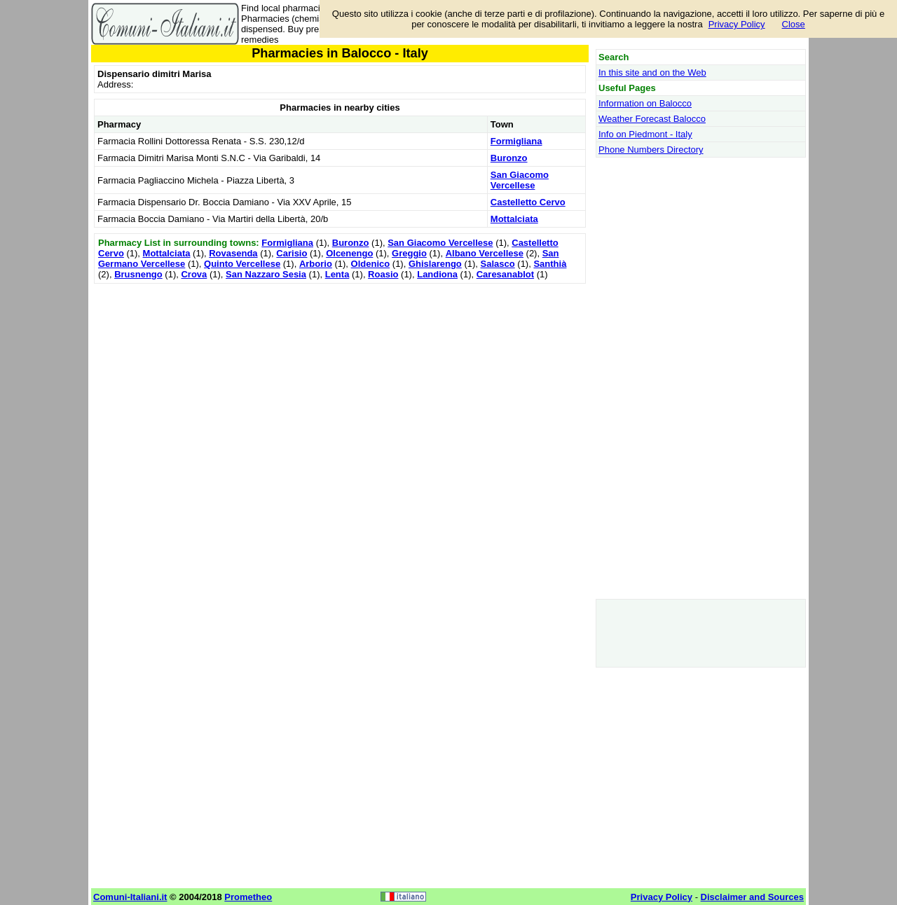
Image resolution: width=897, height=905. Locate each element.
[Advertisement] (340, 385)
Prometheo (248, 897)
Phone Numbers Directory (651, 149)
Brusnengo (138, 274)
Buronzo (509, 158)
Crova (194, 274)
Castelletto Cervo (528, 202)
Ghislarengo (435, 263)
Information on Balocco (645, 103)
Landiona (437, 274)
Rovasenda (233, 253)
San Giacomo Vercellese (520, 180)
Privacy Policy (736, 24)
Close (793, 24)
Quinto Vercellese (242, 263)
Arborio (315, 263)
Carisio (291, 253)
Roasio (383, 274)
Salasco (498, 263)
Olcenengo (349, 253)
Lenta (337, 274)
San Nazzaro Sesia (266, 274)
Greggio (409, 253)
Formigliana (516, 141)
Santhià (549, 263)
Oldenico (370, 263)
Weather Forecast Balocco (652, 118)
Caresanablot (505, 274)
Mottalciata (514, 219)
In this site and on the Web (652, 72)
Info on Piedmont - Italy (645, 134)
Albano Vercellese (484, 253)
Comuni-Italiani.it (130, 897)
